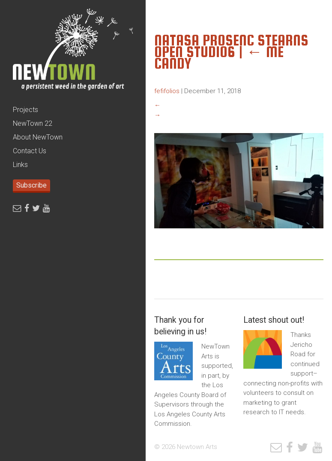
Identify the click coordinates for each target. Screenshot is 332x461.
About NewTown (38, 137)
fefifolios (166, 91)
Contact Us (29, 151)
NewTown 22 (32, 123)
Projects (25, 110)
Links (20, 165)
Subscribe (31, 185)
